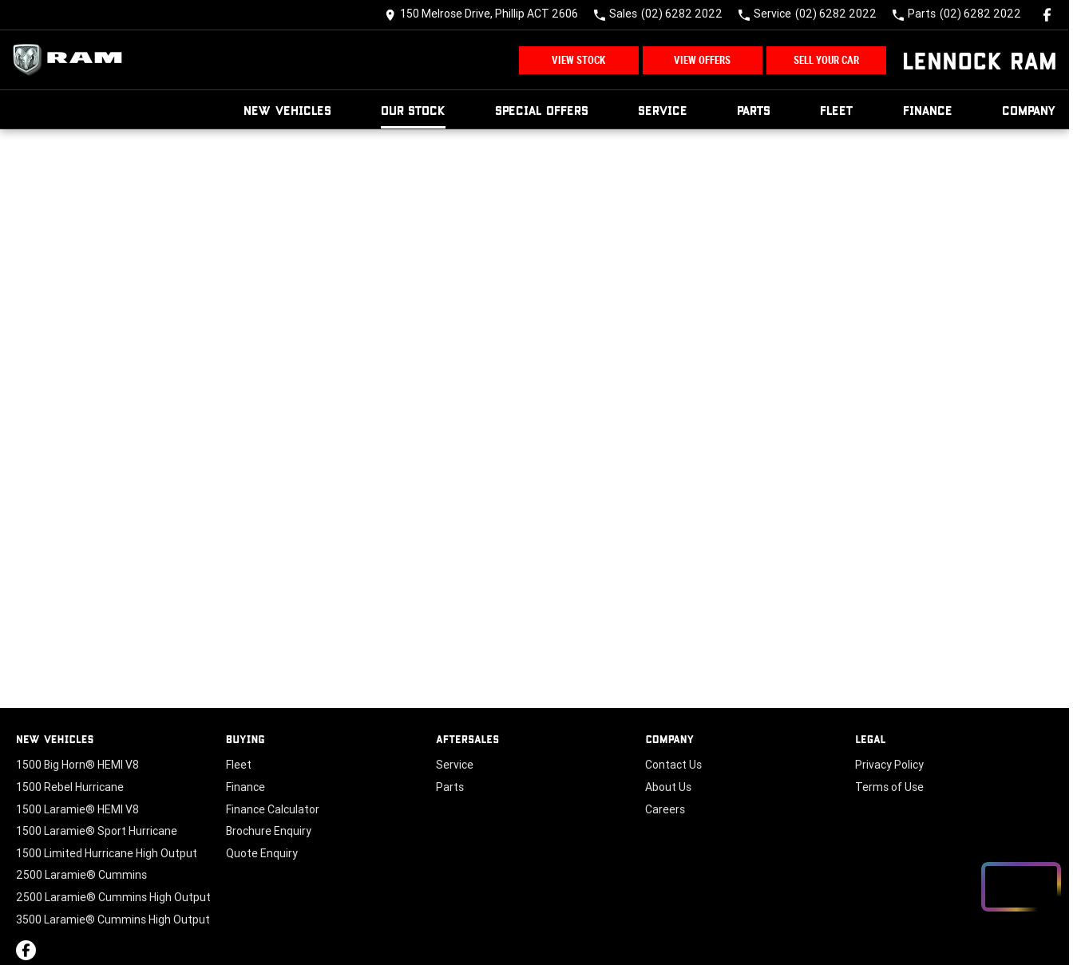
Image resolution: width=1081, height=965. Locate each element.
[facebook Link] (1047, 15)
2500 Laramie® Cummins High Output (113, 897)
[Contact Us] (481, 15)
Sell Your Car (826, 60)
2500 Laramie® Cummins (81, 875)
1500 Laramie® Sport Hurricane (96, 831)
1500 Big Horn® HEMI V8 (77, 764)
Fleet (836, 109)
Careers (665, 809)
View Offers (702, 60)
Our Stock (413, 109)
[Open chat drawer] (1021, 887)
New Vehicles (287, 109)
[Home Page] (72, 59)
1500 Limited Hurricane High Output (106, 853)
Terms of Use (889, 787)
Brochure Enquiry (268, 831)
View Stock (578, 60)
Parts (753, 109)
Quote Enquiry (262, 853)
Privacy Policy (889, 764)
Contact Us (673, 764)
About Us (668, 787)
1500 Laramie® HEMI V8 (77, 809)
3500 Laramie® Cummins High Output (113, 919)
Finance (927, 109)
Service (662, 109)
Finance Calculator (272, 809)
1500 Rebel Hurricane (70, 787)
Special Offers (541, 109)
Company (1029, 109)
